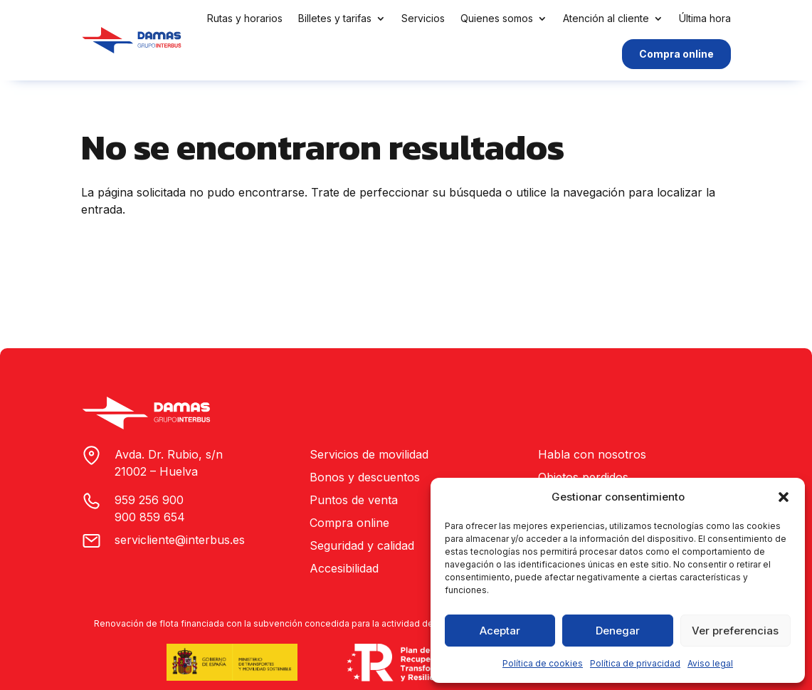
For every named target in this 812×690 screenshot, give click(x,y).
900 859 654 (150, 517)
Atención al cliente (606, 18)
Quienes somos (496, 18)
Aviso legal (710, 663)
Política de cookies (542, 663)
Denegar (618, 630)
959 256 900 (149, 500)
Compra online (676, 54)
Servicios (423, 18)
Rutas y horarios (245, 18)
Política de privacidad (635, 663)
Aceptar (500, 630)
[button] (783, 497)
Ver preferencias (735, 630)
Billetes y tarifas (334, 18)
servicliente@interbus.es (180, 540)
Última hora (705, 18)
